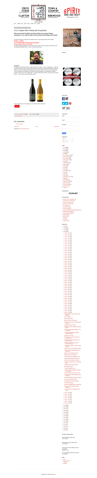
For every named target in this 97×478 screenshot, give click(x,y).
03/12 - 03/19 (67, 307)
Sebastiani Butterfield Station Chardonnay (72, 384)
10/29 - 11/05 (67, 249)
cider (64, 173)
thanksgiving (65, 179)
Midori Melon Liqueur (68, 366)
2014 (64, 419)
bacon (64, 167)
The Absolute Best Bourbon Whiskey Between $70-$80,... (71, 333)
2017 (64, 414)
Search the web (66, 220)
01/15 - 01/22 (67, 399)
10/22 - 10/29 (67, 250)
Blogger (53, 474)
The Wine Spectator (67, 208)
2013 (64, 421)
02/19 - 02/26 (67, 312)
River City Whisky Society (68, 202)
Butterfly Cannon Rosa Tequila (70, 354)
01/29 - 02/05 (67, 396)
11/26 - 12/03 (67, 241)
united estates (66, 182)
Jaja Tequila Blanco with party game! (71, 381)
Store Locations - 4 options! (66, 461)
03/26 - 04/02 (67, 303)
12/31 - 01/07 (67, 233)
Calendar (65, 463)
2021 (64, 407)
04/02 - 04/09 (67, 301)
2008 (64, 429)
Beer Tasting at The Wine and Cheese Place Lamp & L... (72, 338)
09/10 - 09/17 (67, 261)
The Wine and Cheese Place (69, 200)
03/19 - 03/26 (67, 305)
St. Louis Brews (66, 205)
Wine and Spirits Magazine (68, 213)
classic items (65, 185)
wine (35, 23)
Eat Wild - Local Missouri (68, 203)
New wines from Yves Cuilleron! (70, 320)
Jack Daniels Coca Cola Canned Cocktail (72, 348)
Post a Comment (19, 124)
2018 (64, 412)
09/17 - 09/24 (67, 259)
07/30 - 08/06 (67, 271)
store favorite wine (66, 155)
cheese (64, 165)
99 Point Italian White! (68, 318)
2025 (64, 228)
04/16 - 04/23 (67, 298)
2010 (64, 426)
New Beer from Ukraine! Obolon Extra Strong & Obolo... (71, 340)
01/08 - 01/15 (67, 401)
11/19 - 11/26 (67, 243)
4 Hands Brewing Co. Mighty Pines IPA (72, 356)
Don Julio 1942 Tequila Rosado (70, 379)
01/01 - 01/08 (67, 403)
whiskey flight (66, 162)
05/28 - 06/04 (67, 287)
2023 (64, 231)
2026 (64, 226)
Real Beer (65, 217)
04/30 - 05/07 (67, 294)
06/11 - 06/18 (67, 284)
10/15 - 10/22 (67, 252)
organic (64, 178)
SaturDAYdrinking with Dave (70, 325)
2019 (64, 410)
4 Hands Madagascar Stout (69, 368)
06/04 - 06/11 (67, 286)
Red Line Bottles (67, 316)
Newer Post (16, 126)
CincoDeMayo (66, 170)
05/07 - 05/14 (67, 293)
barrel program (66, 156)
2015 (64, 417)
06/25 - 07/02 (67, 280)
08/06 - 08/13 (67, 270)
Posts (64, 139)
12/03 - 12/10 (67, 240)
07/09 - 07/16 (67, 277)
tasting (18, 115)
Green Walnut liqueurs (68, 382)
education (65, 164)
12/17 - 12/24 (67, 236)
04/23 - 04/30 (67, 296)
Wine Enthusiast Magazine (68, 211)
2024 (64, 229)
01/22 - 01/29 (67, 397)
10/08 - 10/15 (67, 254)
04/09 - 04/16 (67, 300)
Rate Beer (65, 219)
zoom (64, 172)
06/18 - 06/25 (67, 282)
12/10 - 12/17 (67, 238)
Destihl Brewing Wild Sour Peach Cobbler (72, 377)
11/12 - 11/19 (67, 245)
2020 (64, 408)
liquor (28, 23)
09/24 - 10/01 (67, 257)
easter (64, 187)
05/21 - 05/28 (67, 289)
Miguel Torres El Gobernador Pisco (71, 353)
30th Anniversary (66, 184)
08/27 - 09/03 (67, 264)
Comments (65, 141)
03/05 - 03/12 (67, 308)
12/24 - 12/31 (67, 234)
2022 (64, 405)
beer (15, 23)
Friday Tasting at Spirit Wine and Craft (72, 358)
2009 (64, 428)
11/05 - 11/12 (67, 247)
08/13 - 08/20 (67, 268)
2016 (64, 415)
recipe (64, 161)
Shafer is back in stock (68, 335)
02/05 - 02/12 (67, 394)
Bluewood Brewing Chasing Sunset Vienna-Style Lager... (71, 343)
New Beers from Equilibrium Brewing (71, 360)
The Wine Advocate (67, 206)
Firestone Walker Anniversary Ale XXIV (72, 372)
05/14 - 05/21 (67, 291)
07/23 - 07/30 (67, 273)
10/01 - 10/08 (67, 256)
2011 (64, 424)
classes (64, 175)
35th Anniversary (66, 159)
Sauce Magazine (66, 214)
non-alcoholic (66, 158)
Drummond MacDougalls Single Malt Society (72, 210)
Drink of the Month (67, 181)
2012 (64, 422)
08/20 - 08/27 (67, 266)
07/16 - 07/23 (67, 275)
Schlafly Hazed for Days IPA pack (71, 364)
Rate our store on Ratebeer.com (69, 199)
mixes (64, 169)
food (22, 23)
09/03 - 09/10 (67, 263)
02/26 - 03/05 (67, 310)
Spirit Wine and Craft (67, 176)
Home (36, 126)
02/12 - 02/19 (67, 392)
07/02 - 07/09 (67, 279)
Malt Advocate (66, 216)
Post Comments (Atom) (24, 128)
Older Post (56, 126)
